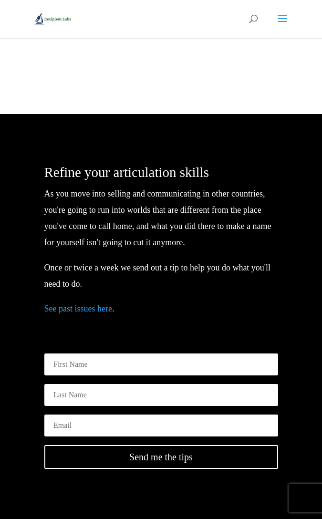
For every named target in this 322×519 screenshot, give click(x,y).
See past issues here (78, 308)
